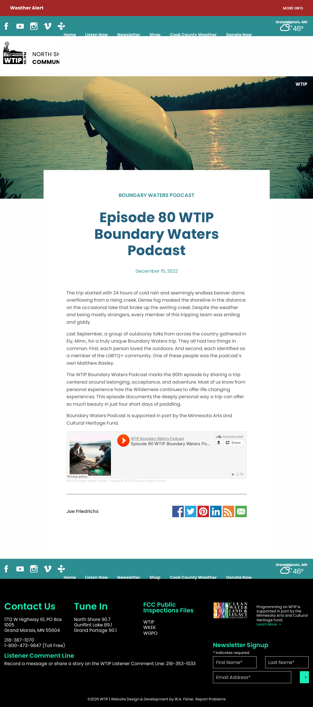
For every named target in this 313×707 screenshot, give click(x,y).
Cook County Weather (193, 35)
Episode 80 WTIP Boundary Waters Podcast (138, 481)
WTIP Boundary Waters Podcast (86, 481)
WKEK (149, 627)
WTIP (148, 622)
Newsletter (128, 35)
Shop (155, 35)
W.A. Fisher (184, 699)
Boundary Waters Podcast (156, 195)
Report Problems (210, 699)
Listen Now (96, 35)
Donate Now (239, 35)
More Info (293, 8)
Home (70, 35)
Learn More (269, 624)
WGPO (150, 633)
